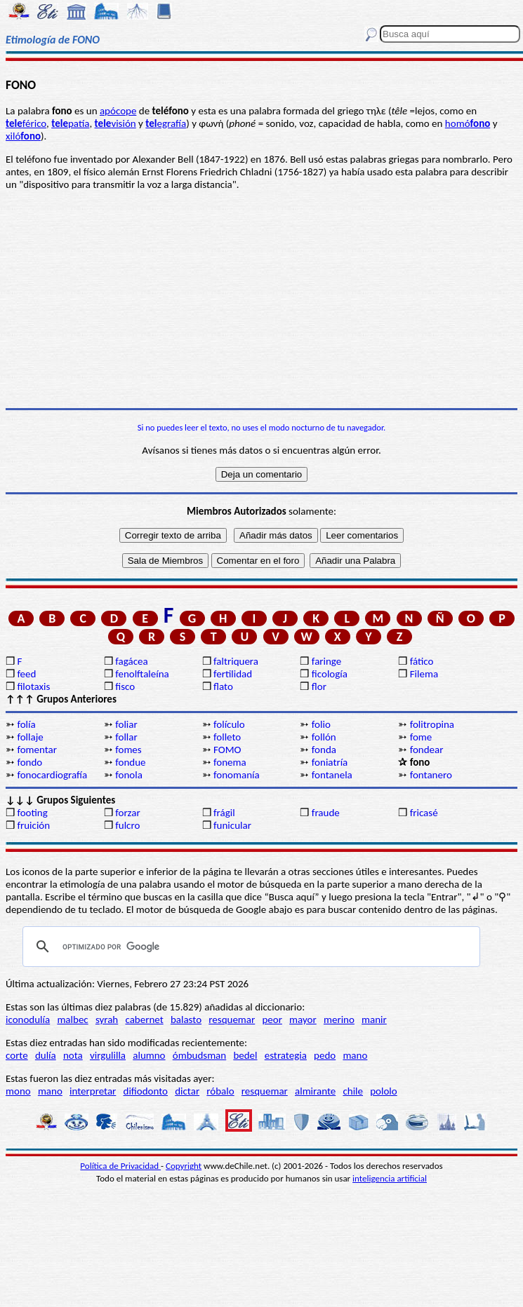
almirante (315, 1091)
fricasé (424, 812)
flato (223, 686)
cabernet (144, 1019)
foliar (126, 724)
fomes (128, 749)
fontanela (332, 774)
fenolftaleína (142, 674)
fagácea (131, 661)
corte (17, 1055)
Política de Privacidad (120, 1165)
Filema (424, 674)
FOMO (227, 749)
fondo (29, 762)
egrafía (165, 123)
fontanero (431, 774)
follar (126, 737)
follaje (30, 737)
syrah (106, 1019)
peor (272, 1019)
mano (355, 1055)
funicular (232, 825)
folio (321, 724)
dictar (187, 1091)
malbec (72, 1019)
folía (26, 724)
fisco (125, 686)
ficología (329, 674)
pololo (383, 1091)
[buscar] (249, 946)
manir (374, 1019)
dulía (45, 1055)
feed (26, 674)
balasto (186, 1019)
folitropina (432, 724)
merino (339, 1019)
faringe (326, 661)
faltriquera (235, 661)
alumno (149, 1055)
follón (324, 737)
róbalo (220, 1091)
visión (115, 123)
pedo (325, 1055)
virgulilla (108, 1055)
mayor (303, 1019)
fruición (33, 825)
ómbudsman (199, 1055)
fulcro (127, 825)
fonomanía (236, 774)
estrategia (286, 1055)
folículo (229, 724)
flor (319, 686)
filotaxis (33, 686)
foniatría (329, 762)
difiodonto (146, 1091)
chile (353, 1091)
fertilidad (232, 674)
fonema (229, 762)
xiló (23, 136)
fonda (324, 749)
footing (32, 812)
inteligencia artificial (389, 1178)
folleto (227, 737)
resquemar (231, 1019)
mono (18, 1091)
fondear (427, 749)
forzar (127, 812)
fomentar (37, 749)
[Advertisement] (261, 299)
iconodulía (28, 1019)
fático (422, 661)
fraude (326, 812)
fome (421, 737)
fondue (130, 762)
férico (26, 123)
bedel (245, 1055)
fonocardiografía (52, 774)
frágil (224, 812)
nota (73, 1055)
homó (467, 123)
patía (70, 123)
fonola (129, 774)
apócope (118, 110)
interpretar (92, 1091)
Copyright (183, 1165)
